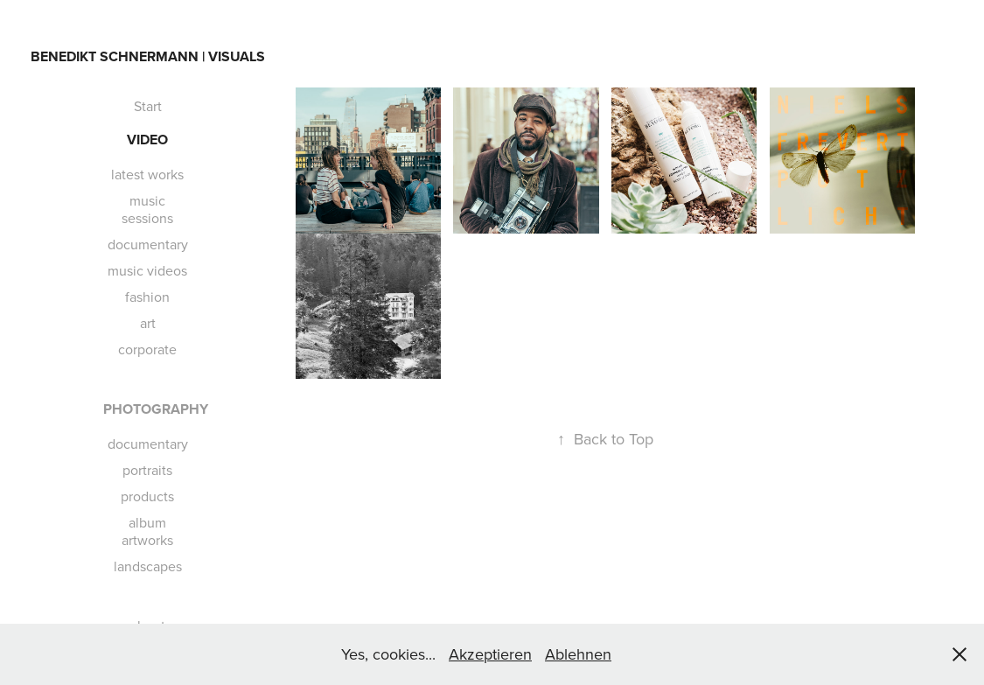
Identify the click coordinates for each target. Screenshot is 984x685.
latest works (147, 174)
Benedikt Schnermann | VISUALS (148, 56)
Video (147, 139)
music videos (147, 270)
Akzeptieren (490, 654)
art (148, 322)
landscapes (148, 566)
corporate (147, 349)
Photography (155, 409)
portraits (147, 469)
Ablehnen (578, 654)
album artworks (147, 531)
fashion (147, 296)
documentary (148, 244)
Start (148, 105)
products (147, 496)
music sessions (147, 209)
